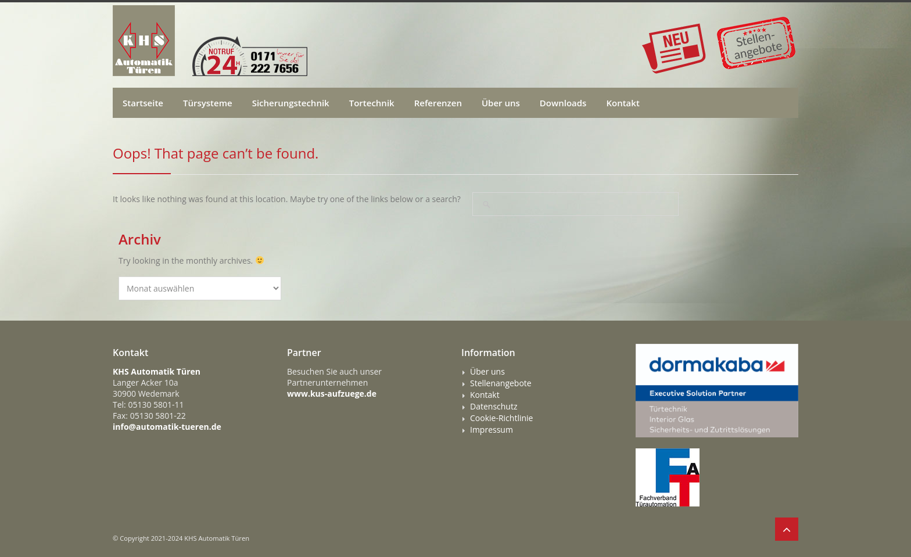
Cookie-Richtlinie (501, 418)
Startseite (143, 103)
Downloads (563, 103)
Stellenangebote (501, 383)
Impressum (491, 430)
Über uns (501, 103)
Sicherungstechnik (290, 103)
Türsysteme (207, 103)
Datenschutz (493, 407)
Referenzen (438, 103)
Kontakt (622, 103)
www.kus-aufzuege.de (331, 393)
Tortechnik (371, 103)
